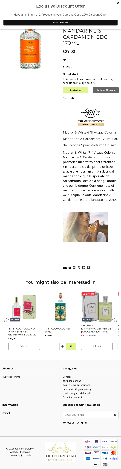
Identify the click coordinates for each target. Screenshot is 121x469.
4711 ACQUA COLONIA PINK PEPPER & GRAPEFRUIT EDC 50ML (22, 330)
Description (70, 97)
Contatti (67, 375)
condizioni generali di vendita (77, 392)
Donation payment (72, 396)
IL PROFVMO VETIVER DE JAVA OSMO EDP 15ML (96, 329)
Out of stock (70, 74)
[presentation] (8, 320)
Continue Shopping (105, 90)
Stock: (66, 66)
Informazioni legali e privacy (77, 388)
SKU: (65, 60)
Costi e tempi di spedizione (76, 383)
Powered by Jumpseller (20, 454)
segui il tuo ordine (72, 379)
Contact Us (75, 90)
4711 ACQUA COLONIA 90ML (58, 329)
